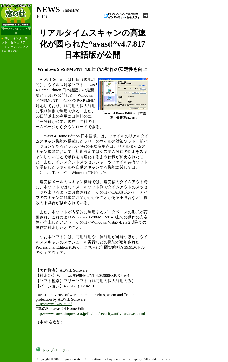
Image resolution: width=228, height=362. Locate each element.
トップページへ (53, 350)
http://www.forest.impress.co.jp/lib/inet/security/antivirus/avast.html (90, 313)
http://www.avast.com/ (54, 304)
